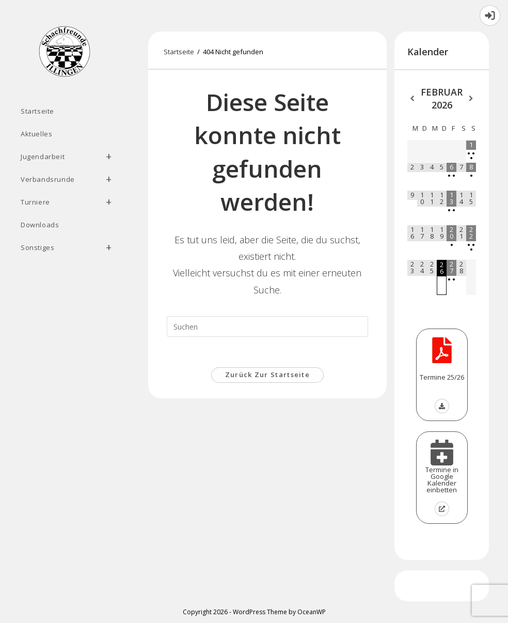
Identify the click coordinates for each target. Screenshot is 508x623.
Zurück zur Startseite (267, 375)
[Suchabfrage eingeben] (267, 326)
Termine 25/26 (442, 377)
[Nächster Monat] (471, 99)
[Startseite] (179, 51)
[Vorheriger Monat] (412, 99)
